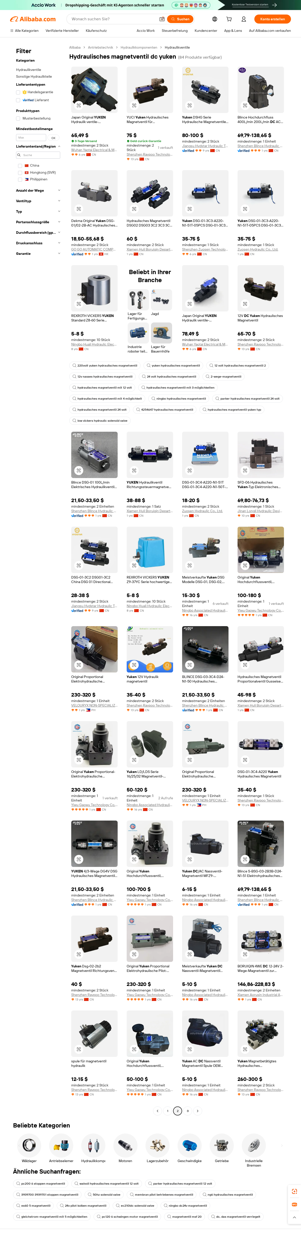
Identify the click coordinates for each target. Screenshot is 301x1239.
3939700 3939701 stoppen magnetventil (47, 1195)
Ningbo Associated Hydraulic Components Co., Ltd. (205, 610)
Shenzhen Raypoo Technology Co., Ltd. (150, 154)
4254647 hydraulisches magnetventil (164, 410)
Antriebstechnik (100, 47)
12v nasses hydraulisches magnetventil (102, 377)
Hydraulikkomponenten (139, 47)
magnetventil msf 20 (184, 1217)
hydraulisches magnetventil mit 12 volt (102, 388)
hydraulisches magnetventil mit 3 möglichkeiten (177, 388)
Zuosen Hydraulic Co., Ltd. (258, 249)
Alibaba (75, 47)
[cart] (230, 20)
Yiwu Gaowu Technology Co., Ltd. (261, 610)
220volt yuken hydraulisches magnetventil (104, 366)
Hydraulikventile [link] (177, 47)
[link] (294, 1191)
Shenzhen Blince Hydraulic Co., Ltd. (261, 146)
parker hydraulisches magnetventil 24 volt (247, 399)
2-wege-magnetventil (223, 377)
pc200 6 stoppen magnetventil (40, 1184)
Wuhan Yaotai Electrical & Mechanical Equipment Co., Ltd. (94, 150)
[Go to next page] (197, 1110)
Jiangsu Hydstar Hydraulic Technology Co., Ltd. (205, 146)
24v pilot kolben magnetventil (83, 1206)
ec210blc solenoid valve (135, 1206)
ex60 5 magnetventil (33, 1206)
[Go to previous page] (157, 1110)
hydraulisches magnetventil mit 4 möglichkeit (107, 399)
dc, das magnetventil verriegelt (235, 1217)
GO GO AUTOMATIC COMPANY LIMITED (94, 249)
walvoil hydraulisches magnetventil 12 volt (106, 1184)
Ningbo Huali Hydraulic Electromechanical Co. (94, 344)
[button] (162, 19)
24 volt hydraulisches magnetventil (169, 377)
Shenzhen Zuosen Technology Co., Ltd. (205, 249)
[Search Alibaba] (113, 19)
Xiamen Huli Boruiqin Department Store (150, 249)
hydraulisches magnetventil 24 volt (99, 410)
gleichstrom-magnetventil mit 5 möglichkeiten (51, 1217)
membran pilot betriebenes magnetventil (161, 1195)
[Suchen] (180, 19)
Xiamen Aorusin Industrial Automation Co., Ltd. (261, 995)
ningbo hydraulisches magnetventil (179, 399)
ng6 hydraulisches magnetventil (228, 1195)
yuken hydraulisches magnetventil (173, 366)
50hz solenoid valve (104, 1195)
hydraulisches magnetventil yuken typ (232, 410)
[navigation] (38, 579)
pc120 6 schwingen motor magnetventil (127, 1217)
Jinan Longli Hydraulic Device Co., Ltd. (261, 511)
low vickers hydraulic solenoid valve (99, 421)
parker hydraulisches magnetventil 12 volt (180, 1184)
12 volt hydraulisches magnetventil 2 (237, 366)
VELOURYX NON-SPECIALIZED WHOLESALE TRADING (94, 705)
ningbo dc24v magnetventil (185, 1206)
